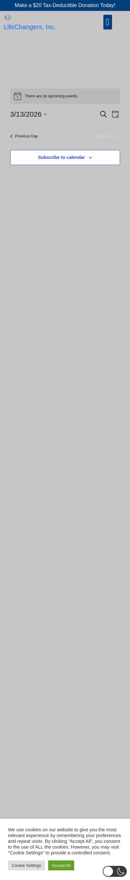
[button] (115, 871)
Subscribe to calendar (61, 157)
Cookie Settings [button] (26, 865)
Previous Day (24, 136)
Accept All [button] (61, 865)
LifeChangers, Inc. (30, 26)
